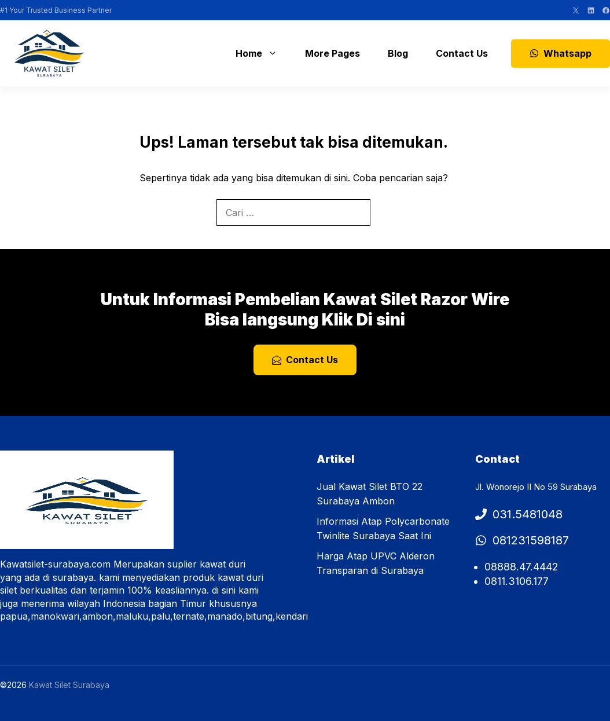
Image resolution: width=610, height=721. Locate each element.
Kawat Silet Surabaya (69, 685)
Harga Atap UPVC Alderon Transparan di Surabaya (376, 563)
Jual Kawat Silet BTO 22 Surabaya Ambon (369, 494)
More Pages (332, 53)
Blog (398, 53)
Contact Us (462, 53)
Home (262, 53)
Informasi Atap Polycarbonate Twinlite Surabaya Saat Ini (383, 528)
